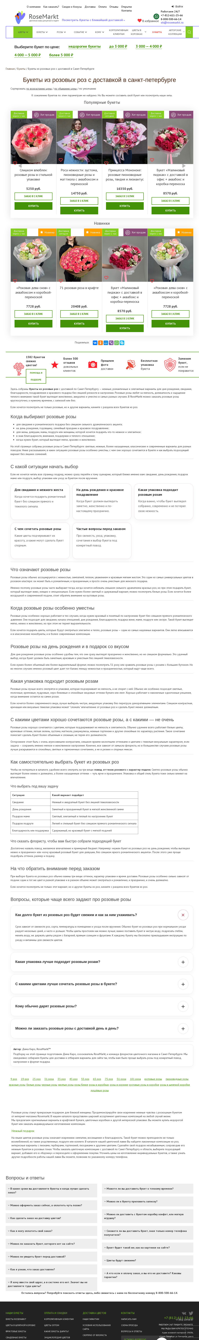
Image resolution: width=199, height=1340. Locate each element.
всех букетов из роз (125, 407)
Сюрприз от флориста (95, 1335)
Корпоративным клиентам (118, 32)
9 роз (14, 1079)
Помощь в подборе (36, 376)
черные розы (49, 1084)
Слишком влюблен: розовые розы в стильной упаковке (33, 174)
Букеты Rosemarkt (16, 1319)
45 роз (73, 1079)
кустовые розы (95, 595)
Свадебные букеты (16, 1337)
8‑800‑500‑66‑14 (171, 19)
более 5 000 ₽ (61, 54)
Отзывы (113, 6)
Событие (80, 32)
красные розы (17, 1084)
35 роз (62, 1079)
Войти (177, 6)
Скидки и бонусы (72, 6)
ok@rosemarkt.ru (172, 22)
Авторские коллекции (176, 32)
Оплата (102, 6)
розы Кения (81, 1084)
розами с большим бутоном (172, 664)
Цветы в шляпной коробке (20, 1325)
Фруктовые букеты (16, 1331)
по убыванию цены (65, 88)
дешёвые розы (100, 1090)
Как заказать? (51, 6)
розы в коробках (99, 1084)
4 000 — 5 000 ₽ (27, 54)
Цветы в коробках (136, 32)
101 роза (135, 1079)
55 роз (85, 1079)
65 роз (97, 1079)
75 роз (109, 1079)
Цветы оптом (51, 1325)
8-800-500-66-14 (166, 1293)
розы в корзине (119, 1084)
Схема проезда (129, 1325)
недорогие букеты (85, 46)
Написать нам (128, 1319)
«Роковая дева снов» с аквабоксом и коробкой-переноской (33, 292)
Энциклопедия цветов (57, 1337)
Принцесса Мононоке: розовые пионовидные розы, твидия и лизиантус (125, 174)
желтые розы (66, 1084)
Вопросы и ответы (131, 1331)
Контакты (127, 10)
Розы (60, 32)
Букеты (41, 32)
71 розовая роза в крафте (79, 288)
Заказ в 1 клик (33, 196)
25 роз (37, 1079)
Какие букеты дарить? (56, 1331)
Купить (33, 206)
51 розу (115, 664)
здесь (89, 1293)
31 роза (49, 1079)
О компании (34, 6)
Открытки (126, 6)
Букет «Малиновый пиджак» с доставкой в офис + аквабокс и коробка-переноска (170, 177)
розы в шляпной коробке (175, 1084)
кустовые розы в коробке (144, 1084)
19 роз (25, 1079)
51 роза (121, 1079)
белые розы (159, 591)
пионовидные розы (177, 1079)
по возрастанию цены (39, 88)
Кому (99, 32)
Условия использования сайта (97, 1327)
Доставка (90, 6)
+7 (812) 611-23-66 (178, 1318)
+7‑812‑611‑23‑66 (172, 15)
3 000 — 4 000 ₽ (149, 46)
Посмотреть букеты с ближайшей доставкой (93, 21)
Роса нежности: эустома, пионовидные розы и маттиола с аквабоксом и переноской (79, 177)
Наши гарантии (91, 1319)
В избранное (148, 21)
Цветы (21, 32)
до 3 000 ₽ (118, 46)
